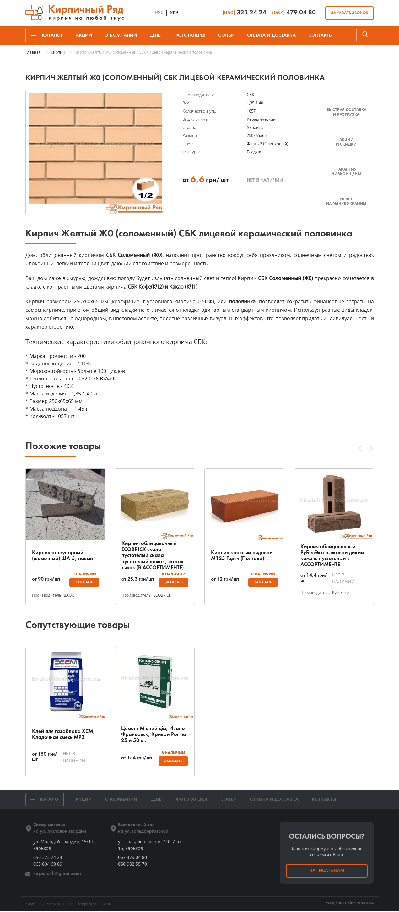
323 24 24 (244, 12)
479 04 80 (294, 12)
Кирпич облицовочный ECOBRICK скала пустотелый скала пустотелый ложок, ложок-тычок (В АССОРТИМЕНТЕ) (154, 555)
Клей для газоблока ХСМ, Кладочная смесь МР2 (64, 735)
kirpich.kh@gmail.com (55, 874)
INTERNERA (365, 904)
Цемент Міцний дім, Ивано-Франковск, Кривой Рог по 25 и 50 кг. (152, 735)
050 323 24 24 (47, 858)
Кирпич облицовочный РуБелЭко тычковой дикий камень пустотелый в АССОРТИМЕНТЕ (333, 555)
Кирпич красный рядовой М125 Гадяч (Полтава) (242, 555)
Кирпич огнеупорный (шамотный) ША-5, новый (64, 555)
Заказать (83, 583)
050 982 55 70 (132, 865)
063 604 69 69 (47, 865)
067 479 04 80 (132, 858)
